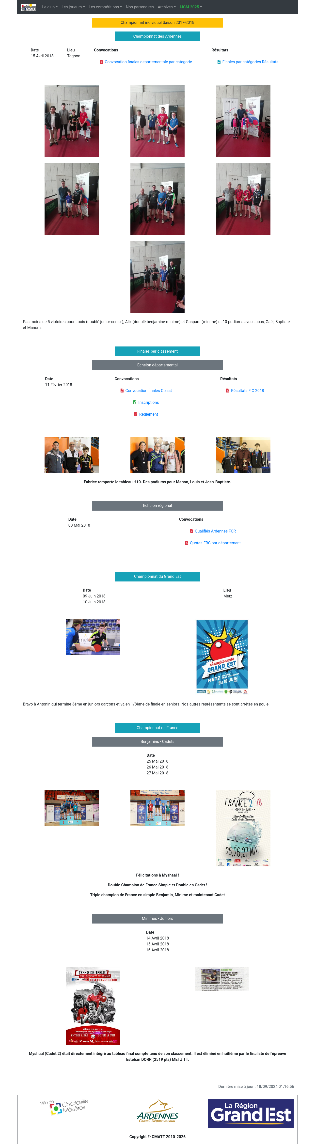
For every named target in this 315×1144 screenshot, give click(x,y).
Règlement (146, 414)
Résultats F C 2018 (245, 390)
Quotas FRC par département (213, 543)
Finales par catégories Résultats (248, 62)
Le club (48, 7)
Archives (165, 7)
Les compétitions (104, 7)
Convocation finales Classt (146, 390)
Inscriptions (146, 402)
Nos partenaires (140, 7)
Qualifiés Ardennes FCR (213, 531)
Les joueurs (72, 7)
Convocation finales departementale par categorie (146, 62)
